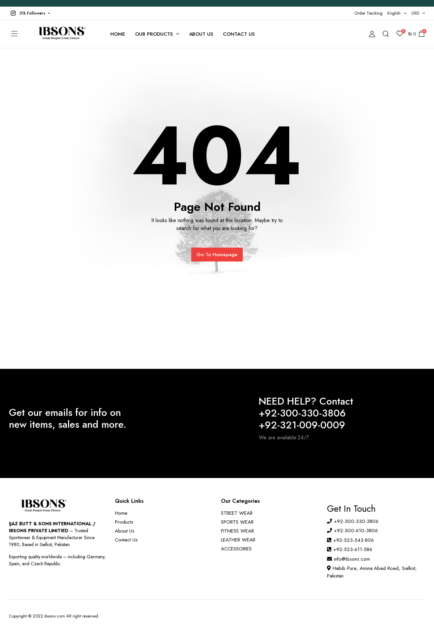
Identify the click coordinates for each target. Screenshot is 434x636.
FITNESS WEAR (237, 531)
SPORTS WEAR (237, 522)
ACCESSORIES (236, 548)
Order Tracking (368, 13)
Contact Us (239, 34)
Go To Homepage (217, 254)
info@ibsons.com (352, 559)
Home (117, 34)
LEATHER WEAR (238, 539)
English (394, 13)
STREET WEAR (237, 513)
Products (124, 522)
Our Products (154, 34)
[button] (29, 13)
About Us (201, 34)
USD (415, 13)
